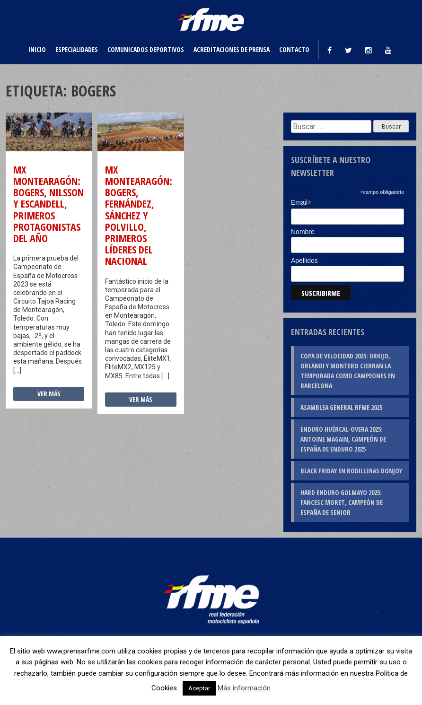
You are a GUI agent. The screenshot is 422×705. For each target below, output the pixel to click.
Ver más (49, 393)
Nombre (303, 231)
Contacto (294, 49)
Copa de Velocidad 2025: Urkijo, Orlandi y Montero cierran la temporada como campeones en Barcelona (347, 370)
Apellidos (304, 260)
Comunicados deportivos (145, 49)
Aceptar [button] (199, 688)
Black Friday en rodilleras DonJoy (351, 470)
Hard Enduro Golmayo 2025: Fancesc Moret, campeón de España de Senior (341, 502)
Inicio (37, 49)
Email (301, 202)
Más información (244, 688)
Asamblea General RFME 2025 (341, 407)
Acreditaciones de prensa (231, 49)
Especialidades (76, 49)
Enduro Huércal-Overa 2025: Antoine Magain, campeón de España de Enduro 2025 (343, 439)
